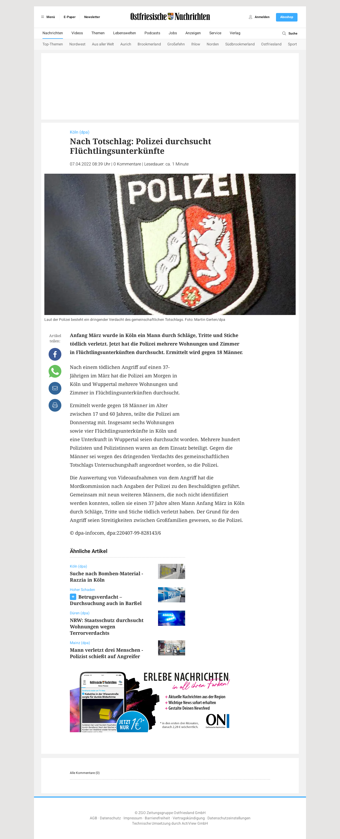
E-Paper (69, 17)
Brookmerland (149, 44)
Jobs (173, 33)
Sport (292, 44)
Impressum (133, 818)
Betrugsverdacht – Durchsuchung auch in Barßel (106, 600)
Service (215, 33)
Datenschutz (110, 818)
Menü (47, 17)
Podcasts (152, 33)
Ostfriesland (271, 44)
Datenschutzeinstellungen (228, 818)
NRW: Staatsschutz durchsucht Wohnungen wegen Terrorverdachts (106, 626)
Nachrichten (52, 33)
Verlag (235, 33)
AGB (93, 818)
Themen (98, 33)
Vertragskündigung (189, 818)
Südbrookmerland (240, 44)
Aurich (125, 44)
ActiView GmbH (195, 823)
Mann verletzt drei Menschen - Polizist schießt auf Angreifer (106, 653)
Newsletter (92, 17)
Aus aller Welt (103, 44)
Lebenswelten (124, 33)
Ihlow (195, 44)
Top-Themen (52, 44)
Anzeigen (193, 33)
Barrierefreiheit (157, 818)
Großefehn (176, 44)
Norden (213, 44)
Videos (77, 33)
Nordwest (77, 44)
